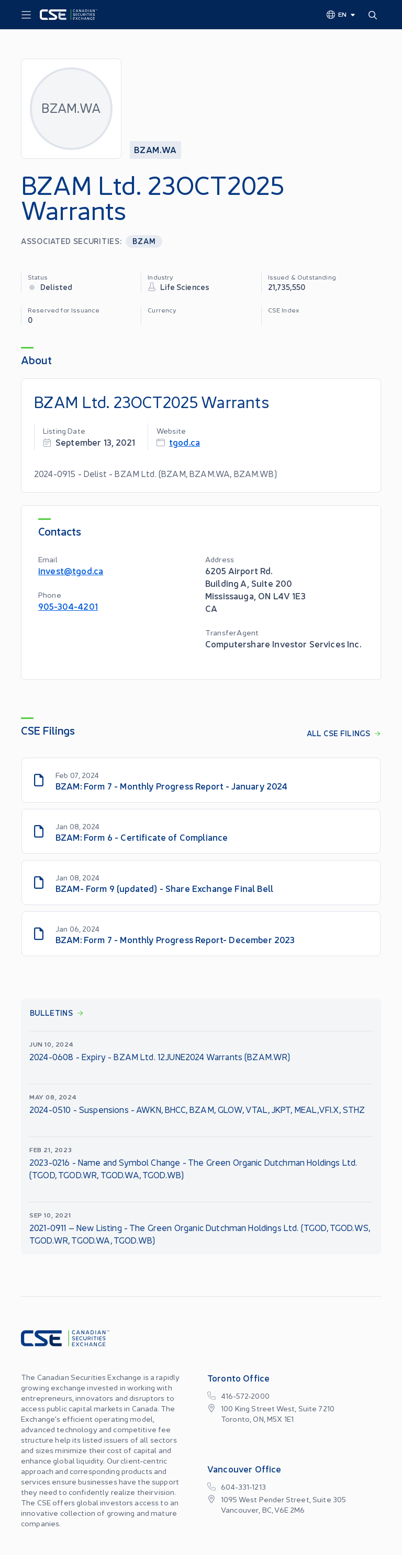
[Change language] (341, 14)
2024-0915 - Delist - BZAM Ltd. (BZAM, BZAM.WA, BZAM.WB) (155, 473)
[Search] (374, 14)
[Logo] (68, 14)
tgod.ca (184, 442)
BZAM (143, 240)
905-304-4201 (68, 606)
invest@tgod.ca (70, 570)
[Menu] (26, 15)
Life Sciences (184, 286)
